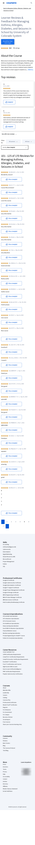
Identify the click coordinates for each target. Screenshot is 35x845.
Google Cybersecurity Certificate (12, 583)
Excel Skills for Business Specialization (13, 628)
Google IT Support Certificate (11, 588)
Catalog (5, 698)
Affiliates (5, 786)
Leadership (6, 693)
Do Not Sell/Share (7, 791)
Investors (5, 767)
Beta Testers (6, 743)
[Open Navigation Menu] (3, 3)
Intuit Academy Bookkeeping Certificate (14, 602)
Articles (5, 781)
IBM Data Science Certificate (10, 600)
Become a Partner (8, 717)
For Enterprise (7, 710)
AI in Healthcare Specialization (11, 623)
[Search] (31, 3)
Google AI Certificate (8, 580)
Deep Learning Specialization (11, 626)
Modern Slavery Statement (10, 789)
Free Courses (6, 722)
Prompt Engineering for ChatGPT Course (14, 636)
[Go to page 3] (15, 522)
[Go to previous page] (3, 522)
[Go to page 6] (28, 522)
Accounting (6, 544)
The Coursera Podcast (9, 748)
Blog (4, 746)
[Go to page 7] (3, 526)
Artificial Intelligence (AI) (9, 547)
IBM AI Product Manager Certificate (12, 597)
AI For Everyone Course (9, 621)
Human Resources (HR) (9, 557)
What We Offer (7, 690)
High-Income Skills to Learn (10, 667)
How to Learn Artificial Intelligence (12, 669)
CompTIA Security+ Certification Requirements (15, 659)
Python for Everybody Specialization (13, 638)
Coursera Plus (6, 700)
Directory (5, 784)
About (4, 688)
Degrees (5, 707)
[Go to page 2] (11, 522)
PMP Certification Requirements (11, 671)
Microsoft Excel (7, 559)
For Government (7, 712)
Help (4, 774)
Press (4, 764)
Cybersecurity (7, 549)
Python (5, 564)
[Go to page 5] (24, 522)
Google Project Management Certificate (14, 590)
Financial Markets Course (9, 631)
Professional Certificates (9, 702)
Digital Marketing (7, 554)
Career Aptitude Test (8, 652)
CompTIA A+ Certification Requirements (13, 657)
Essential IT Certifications (10, 662)
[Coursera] (11, 3)
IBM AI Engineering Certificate (11, 595)
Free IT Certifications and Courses (12, 664)
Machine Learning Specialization (11, 633)
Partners (5, 741)
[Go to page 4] (20, 522)
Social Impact (6, 719)
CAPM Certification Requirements (12, 654)
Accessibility (6, 777)
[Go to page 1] (7, 522)
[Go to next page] (7, 526)
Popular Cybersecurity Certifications (13, 674)
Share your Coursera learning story (12, 724)
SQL (4, 566)
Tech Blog (5, 750)
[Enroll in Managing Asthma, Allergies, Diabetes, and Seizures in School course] (7, 42)
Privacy (5, 772)
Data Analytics (6, 552)
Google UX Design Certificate (11, 592)
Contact (5, 779)
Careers (5, 695)
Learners (5, 738)
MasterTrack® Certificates (10, 705)
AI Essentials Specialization (10, 616)
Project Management (8, 561)
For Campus (6, 715)
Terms (4, 769)
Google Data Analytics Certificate (12, 585)
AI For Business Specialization (11, 619)
